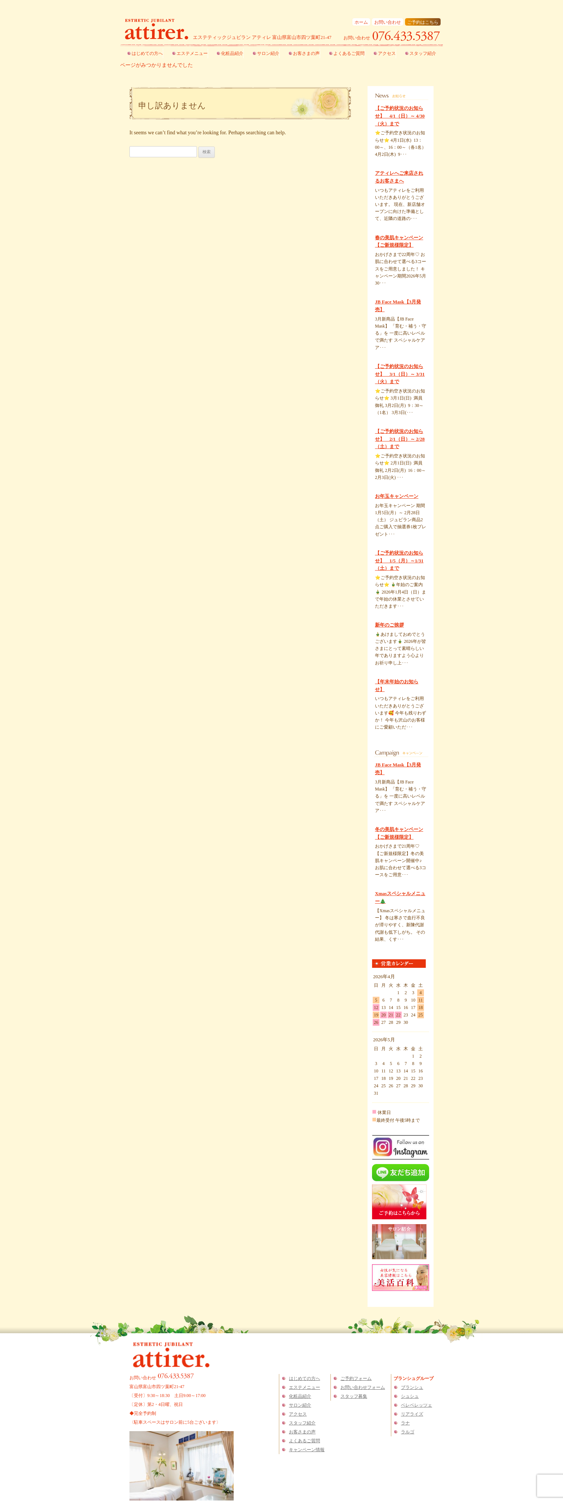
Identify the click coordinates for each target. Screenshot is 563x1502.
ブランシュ (412, 1387)
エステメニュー (192, 53)
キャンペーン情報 (307, 1449)
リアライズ (412, 1414)
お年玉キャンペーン (396, 496)
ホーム (361, 22)
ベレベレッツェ (416, 1405)
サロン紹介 (268, 53)
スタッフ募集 (353, 1396)
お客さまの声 (306, 53)
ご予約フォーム (356, 1378)
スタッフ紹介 (422, 53)
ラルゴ (407, 1431)
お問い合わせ (387, 22)
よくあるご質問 (349, 53)
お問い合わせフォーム (362, 1387)
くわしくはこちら (391, 161)
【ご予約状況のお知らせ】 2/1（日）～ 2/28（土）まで (400, 439)
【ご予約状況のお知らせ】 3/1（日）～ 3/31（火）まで (400, 374)
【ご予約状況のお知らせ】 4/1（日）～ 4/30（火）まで (400, 115)
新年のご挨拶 (389, 625)
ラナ (405, 1423)
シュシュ (410, 1396)
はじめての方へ (147, 53)
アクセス (387, 53)
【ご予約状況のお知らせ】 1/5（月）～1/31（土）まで (399, 560)
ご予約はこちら (422, 22)
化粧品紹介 (232, 53)
